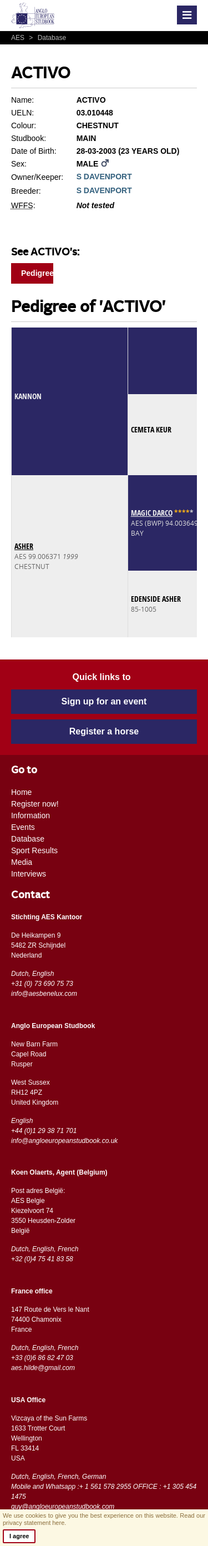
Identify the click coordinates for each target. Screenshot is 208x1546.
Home (21, 792)
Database (46, 37)
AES (18, 38)
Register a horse (104, 731)
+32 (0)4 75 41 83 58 (42, 1259)
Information (30, 815)
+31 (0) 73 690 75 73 (42, 984)
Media (21, 862)
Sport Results (34, 850)
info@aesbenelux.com (44, 994)
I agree (19, 1536)
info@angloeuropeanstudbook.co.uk (64, 1141)
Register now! (35, 803)
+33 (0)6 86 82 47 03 (42, 1358)
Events (23, 827)
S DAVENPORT (104, 176)
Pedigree (37, 273)
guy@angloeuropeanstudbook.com (62, 1506)
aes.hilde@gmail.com (43, 1368)
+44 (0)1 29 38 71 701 (44, 1131)
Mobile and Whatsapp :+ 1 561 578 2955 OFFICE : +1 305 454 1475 (103, 1491)
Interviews (28, 873)
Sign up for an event (104, 701)
